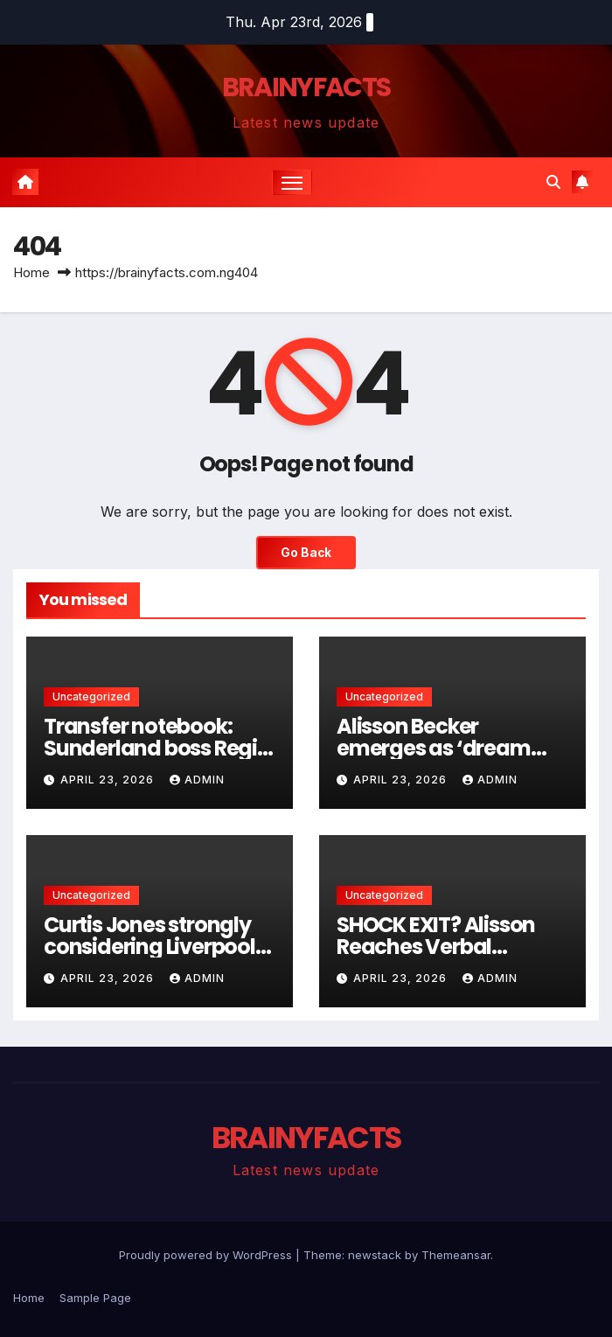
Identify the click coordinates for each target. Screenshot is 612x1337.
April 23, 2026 (108, 779)
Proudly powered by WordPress (207, 1255)
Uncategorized (91, 696)
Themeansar (455, 1255)
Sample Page (95, 1298)
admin (197, 779)
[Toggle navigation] (292, 182)
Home (31, 272)
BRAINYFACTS (306, 87)
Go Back (306, 553)
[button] (553, 182)
